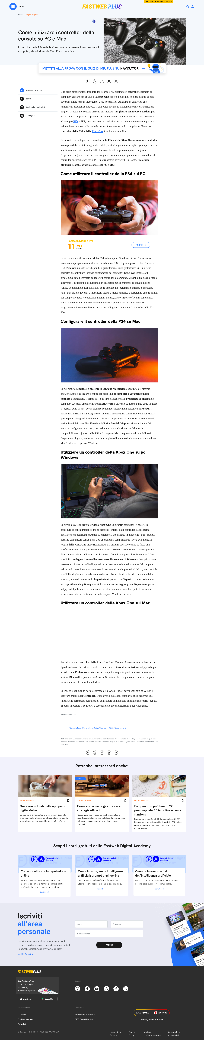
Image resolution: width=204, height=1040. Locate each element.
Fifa (75, 121)
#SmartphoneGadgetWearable (94, 728)
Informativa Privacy (115, 1034)
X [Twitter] (95, 81)
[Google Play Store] (48, 999)
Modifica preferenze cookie (152, 1034)
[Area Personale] (192, 6)
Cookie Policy (132, 1034)
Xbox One (97, 131)
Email (116, 81)
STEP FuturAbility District (85, 1019)
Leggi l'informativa (25, 954)
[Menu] (16, 6)
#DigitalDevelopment (117, 728)
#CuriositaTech (74, 728)
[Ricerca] (188, 7)
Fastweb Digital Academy (85, 1014)
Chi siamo (22, 1014)
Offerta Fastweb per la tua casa (160, 2)
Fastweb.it (22, 1024)
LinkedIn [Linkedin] (88, 81)
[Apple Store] (26, 999)
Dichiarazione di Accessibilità (175, 1034)
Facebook (102, 81)
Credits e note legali (26, 1019)
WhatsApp (109, 81)
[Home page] (102, 6)
